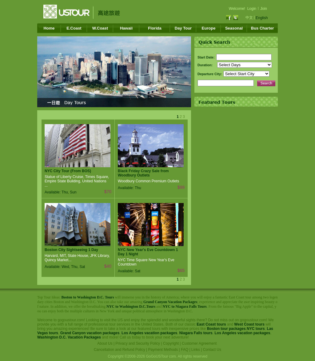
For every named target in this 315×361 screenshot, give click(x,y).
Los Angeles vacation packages (149, 333)
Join (263, 8)
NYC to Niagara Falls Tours (184, 306)
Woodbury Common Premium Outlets (148, 181)
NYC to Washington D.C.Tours (130, 306)
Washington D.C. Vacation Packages (69, 337)
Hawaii (126, 28)
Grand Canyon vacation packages (90, 333)
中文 (249, 17)
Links (195, 349)
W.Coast (100, 28)
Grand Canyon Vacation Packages (170, 302)
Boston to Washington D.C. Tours (87, 297)
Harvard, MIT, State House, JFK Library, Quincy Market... (77, 258)
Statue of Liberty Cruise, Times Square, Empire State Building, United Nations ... (77, 181)
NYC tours (256, 329)
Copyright (171, 343)
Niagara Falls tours (196, 333)
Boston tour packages (226, 329)
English (262, 18)
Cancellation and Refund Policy (119, 349)
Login (251, 8)
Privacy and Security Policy (137, 343)
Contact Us (212, 349)
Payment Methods (163, 349)
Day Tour (183, 28)
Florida (154, 28)
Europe (209, 28)
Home (48, 28)
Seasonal (234, 28)
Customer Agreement (199, 343)
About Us (104, 343)
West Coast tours (249, 324)
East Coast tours (211, 324)
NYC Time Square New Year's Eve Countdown (146, 262)
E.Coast (73, 28)
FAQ (184, 349)
